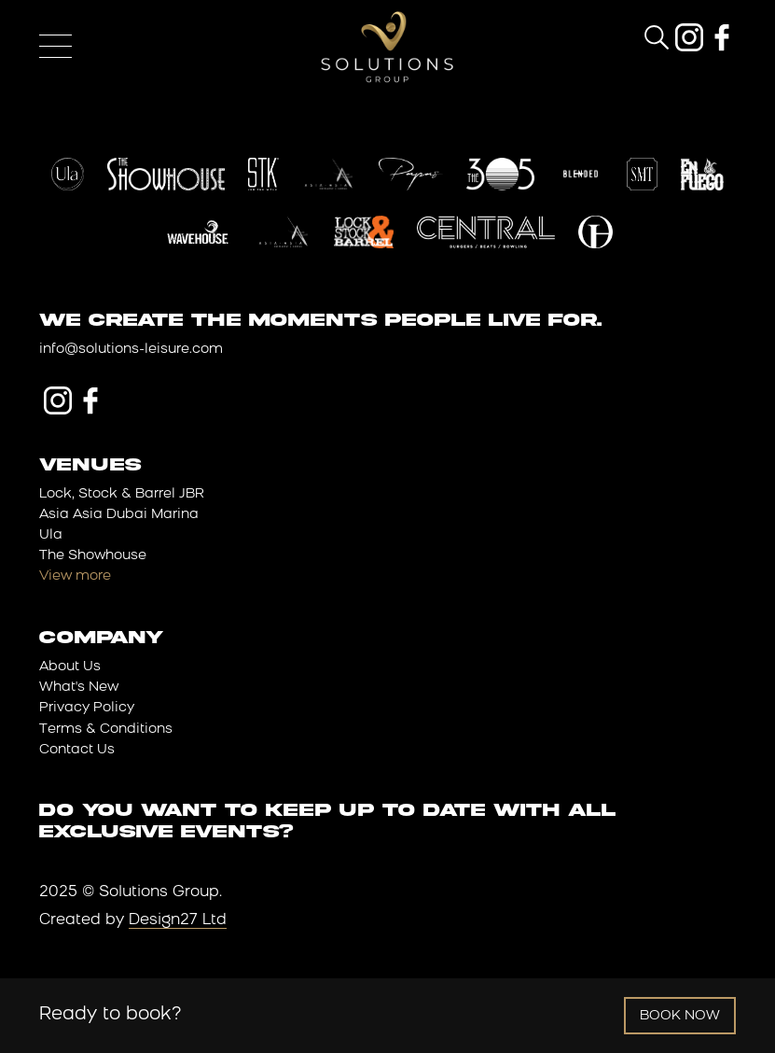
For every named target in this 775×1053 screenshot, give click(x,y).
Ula (50, 535)
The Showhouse (92, 556)
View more (75, 576)
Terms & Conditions (106, 730)
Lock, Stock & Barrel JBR (121, 494)
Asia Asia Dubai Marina (119, 515)
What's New (78, 688)
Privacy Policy (86, 708)
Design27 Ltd (178, 920)
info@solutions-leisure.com (131, 350)
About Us (70, 667)
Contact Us (77, 750)
